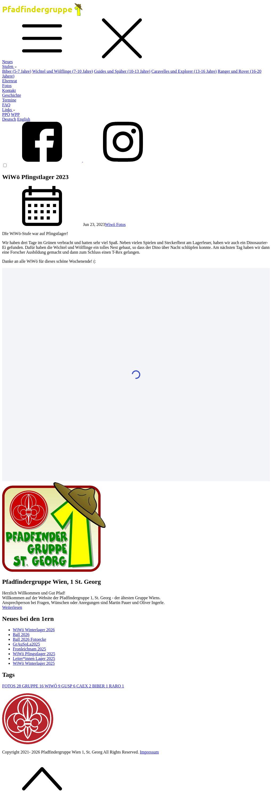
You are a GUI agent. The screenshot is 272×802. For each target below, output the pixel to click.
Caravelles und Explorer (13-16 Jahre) (184, 71)
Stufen (9, 66)
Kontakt (9, 90)
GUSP (68, 686)
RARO (116, 686)
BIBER (100, 686)
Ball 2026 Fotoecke (29, 639)
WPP (15, 114)
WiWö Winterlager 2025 (34, 663)
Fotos (7, 85)
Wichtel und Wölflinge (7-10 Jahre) (62, 71)
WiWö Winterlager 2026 (34, 629)
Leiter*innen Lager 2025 (34, 658)
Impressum (149, 752)
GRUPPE (33, 686)
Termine (9, 100)
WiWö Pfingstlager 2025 (34, 653)
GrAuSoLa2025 (26, 644)
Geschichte (11, 95)
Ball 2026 (21, 634)
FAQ (6, 105)
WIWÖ (52, 686)
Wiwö (110, 224)
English (23, 119)
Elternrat (9, 81)
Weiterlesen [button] (12, 607)
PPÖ (6, 114)
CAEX (84, 686)
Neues (7, 61)
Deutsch (9, 119)
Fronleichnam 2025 (29, 649)
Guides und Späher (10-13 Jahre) (122, 71)
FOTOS (12, 686)
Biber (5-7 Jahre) (16, 71)
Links (8, 109)
